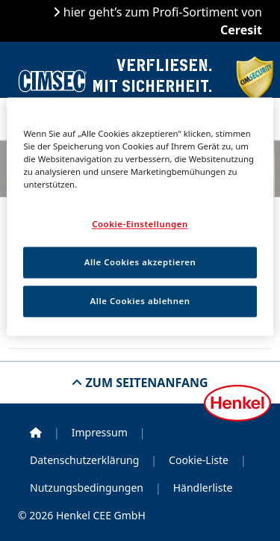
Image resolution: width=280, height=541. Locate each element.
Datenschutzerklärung (84, 460)
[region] (140, 216)
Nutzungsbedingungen (86, 487)
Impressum (100, 432)
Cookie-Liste (198, 460)
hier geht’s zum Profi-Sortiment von (161, 21)
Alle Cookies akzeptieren (140, 262)
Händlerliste (203, 487)
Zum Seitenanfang (145, 382)
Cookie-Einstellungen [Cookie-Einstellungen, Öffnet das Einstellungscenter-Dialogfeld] (140, 223)
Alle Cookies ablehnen (140, 300)
